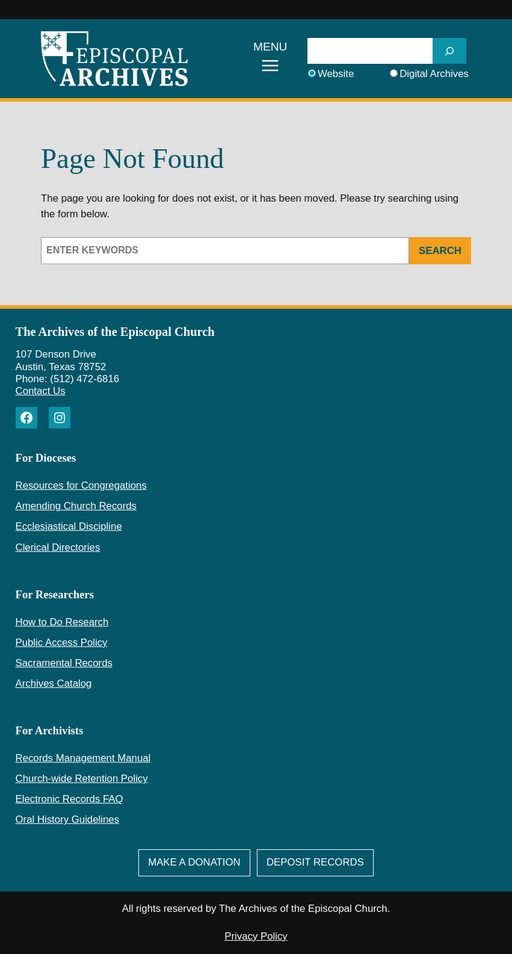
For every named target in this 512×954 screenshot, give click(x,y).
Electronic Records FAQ (69, 799)
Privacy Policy (255, 936)
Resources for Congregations (81, 485)
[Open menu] (270, 59)
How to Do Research (62, 622)
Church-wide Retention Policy (82, 778)
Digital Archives (434, 73)
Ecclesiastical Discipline (69, 526)
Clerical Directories (58, 547)
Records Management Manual (83, 758)
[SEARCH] (449, 51)
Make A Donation (194, 862)
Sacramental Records (64, 663)
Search (440, 250)
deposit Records (315, 862)
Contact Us (41, 391)
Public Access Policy (62, 642)
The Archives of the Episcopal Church (115, 331)
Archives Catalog (54, 683)
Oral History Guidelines (68, 819)
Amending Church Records (76, 506)
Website (336, 73)
